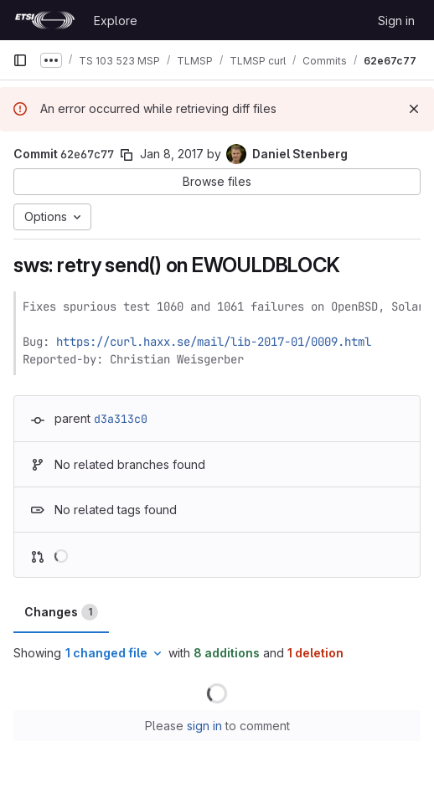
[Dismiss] (414, 109)
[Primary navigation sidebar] (20, 60)
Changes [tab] (61, 612)
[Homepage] (44, 20)
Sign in (396, 20)
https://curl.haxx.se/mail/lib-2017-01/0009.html (213, 341)
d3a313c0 (120, 418)
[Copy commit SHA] (126, 155)
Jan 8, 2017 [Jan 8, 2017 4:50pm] (172, 154)
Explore (115, 20)
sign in (204, 725)
